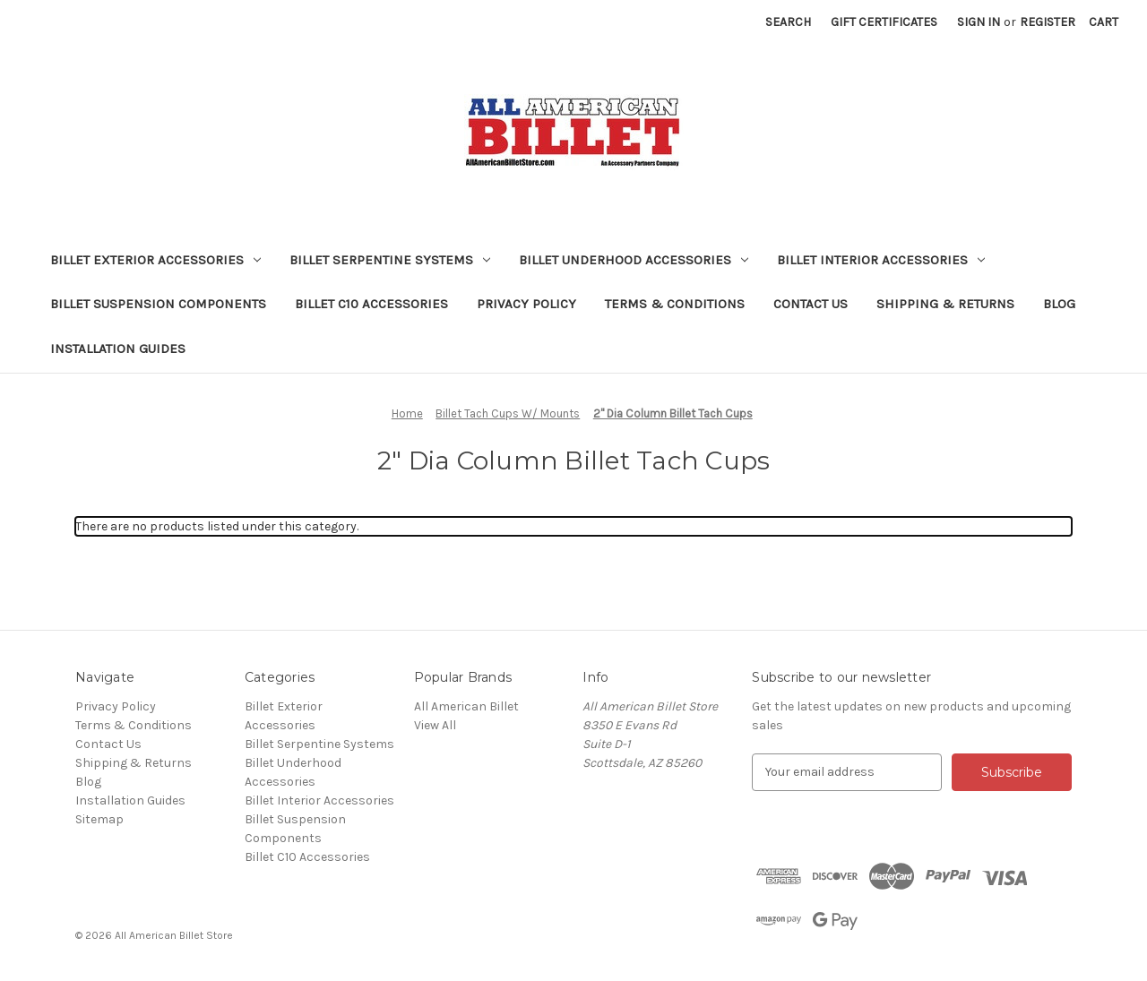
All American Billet (466, 706)
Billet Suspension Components (158, 304)
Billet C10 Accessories (371, 304)
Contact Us (810, 304)
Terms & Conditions (675, 304)
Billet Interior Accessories (881, 260)
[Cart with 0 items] (1103, 22)
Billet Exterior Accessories (155, 260)
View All (435, 725)
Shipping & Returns (945, 304)
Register (1047, 22)
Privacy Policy (526, 304)
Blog (1059, 304)
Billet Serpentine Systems (389, 260)
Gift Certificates (884, 22)
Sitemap (99, 819)
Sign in (978, 22)
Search (788, 22)
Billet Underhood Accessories (633, 260)
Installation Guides (117, 348)
